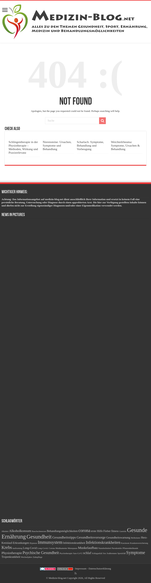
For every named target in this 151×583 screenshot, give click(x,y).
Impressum (81, 568)
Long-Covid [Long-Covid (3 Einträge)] (30, 548)
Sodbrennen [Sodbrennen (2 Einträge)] (112, 553)
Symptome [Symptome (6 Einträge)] (135, 552)
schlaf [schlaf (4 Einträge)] (87, 553)
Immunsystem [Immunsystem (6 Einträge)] (50, 542)
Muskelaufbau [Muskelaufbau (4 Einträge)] (88, 548)
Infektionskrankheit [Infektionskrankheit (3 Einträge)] (74, 542)
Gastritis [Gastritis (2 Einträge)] (122, 531)
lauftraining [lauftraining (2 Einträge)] (17, 548)
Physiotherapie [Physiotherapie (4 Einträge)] (12, 553)
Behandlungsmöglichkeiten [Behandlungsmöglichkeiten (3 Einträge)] (62, 531)
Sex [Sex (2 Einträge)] (104, 553)
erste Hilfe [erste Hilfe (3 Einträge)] (97, 531)
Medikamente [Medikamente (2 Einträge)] (61, 548)
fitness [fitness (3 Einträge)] (115, 531)
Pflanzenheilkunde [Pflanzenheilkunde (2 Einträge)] (130, 548)
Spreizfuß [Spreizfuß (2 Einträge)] (121, 553)
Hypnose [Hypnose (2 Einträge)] (33, 543)
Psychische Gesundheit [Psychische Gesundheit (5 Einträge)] (41, 553)
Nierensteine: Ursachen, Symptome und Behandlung (57, 145)
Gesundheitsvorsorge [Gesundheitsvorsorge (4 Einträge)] (91, 537)
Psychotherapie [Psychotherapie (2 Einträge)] (66, 553)
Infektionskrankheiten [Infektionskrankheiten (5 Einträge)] (103, 542)
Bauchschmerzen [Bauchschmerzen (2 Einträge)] (39, 531)
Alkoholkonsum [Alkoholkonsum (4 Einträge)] (20, 531)
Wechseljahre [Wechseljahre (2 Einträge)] (26, 557)
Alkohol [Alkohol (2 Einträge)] (5, 531)
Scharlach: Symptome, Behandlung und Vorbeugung (90, 145)
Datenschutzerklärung (100, 568)
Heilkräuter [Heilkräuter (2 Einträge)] (135, 538)
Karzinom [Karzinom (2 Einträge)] (125, 543)
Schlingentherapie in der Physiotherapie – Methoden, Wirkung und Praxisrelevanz (23, 147)
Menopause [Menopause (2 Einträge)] (72, 548)
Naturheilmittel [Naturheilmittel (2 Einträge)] (104, 548)
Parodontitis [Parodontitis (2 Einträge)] (117, 548)
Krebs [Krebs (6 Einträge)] (7, 547)
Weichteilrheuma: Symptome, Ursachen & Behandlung (125, 145)
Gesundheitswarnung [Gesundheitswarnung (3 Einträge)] (118, 537)
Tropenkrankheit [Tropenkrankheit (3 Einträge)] (11, 556)
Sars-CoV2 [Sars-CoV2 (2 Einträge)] (77, 553)
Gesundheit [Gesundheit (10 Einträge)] (39, 537)
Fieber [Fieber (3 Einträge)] (107, 531)
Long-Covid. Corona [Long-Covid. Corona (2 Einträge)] (46, 548)
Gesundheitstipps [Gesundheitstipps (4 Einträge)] (64, 537)
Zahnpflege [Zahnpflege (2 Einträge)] (37, 557)
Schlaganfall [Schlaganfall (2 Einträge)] (97, 553)
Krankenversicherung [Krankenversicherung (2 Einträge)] (139, 543)
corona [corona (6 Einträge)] (84, 530)
